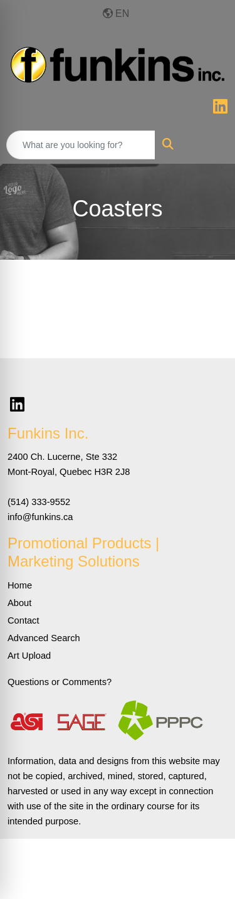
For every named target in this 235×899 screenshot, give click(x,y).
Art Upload (29, 656)
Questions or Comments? (60, 682)
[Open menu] (209, 144)
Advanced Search (44, 638)
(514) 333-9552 (39, 502)
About (19, 603)
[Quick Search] (80, 144)
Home (20, 585)
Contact (23, 620)
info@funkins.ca (40, 517)
